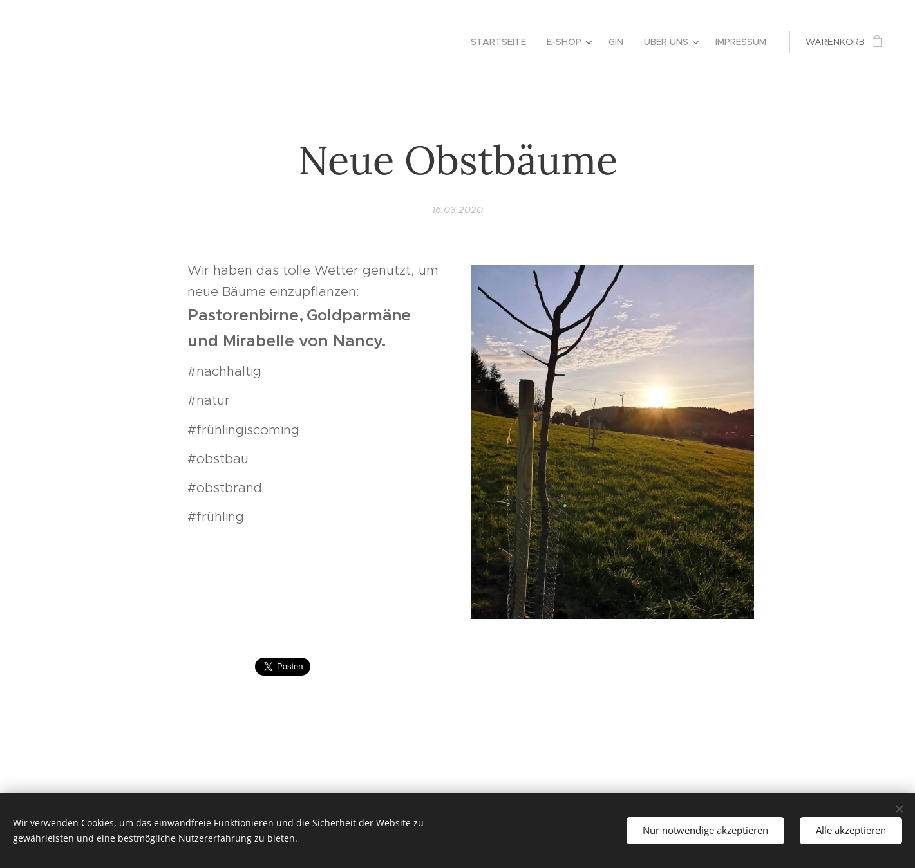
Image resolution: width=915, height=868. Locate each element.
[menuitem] (501, 42)
